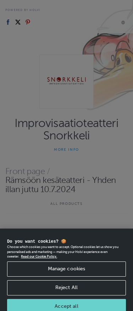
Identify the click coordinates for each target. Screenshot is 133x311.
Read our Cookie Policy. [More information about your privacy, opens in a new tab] (39, 262)
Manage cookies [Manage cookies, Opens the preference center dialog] (66, 274)
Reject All (66, 293)
